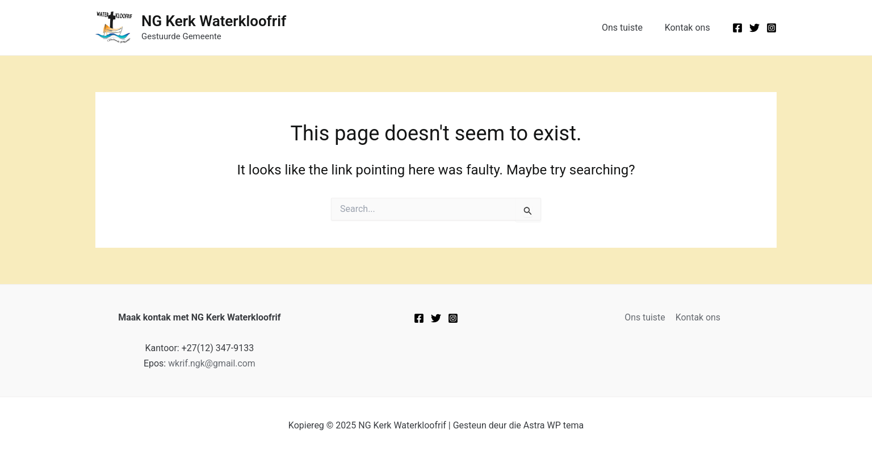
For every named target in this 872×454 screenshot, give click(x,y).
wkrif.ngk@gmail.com (212, 363)
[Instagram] (771, 28)
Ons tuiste (627, 27)
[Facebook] (737, 28)
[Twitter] (754, 28)
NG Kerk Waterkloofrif (213, 21)
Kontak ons (689, 27)
